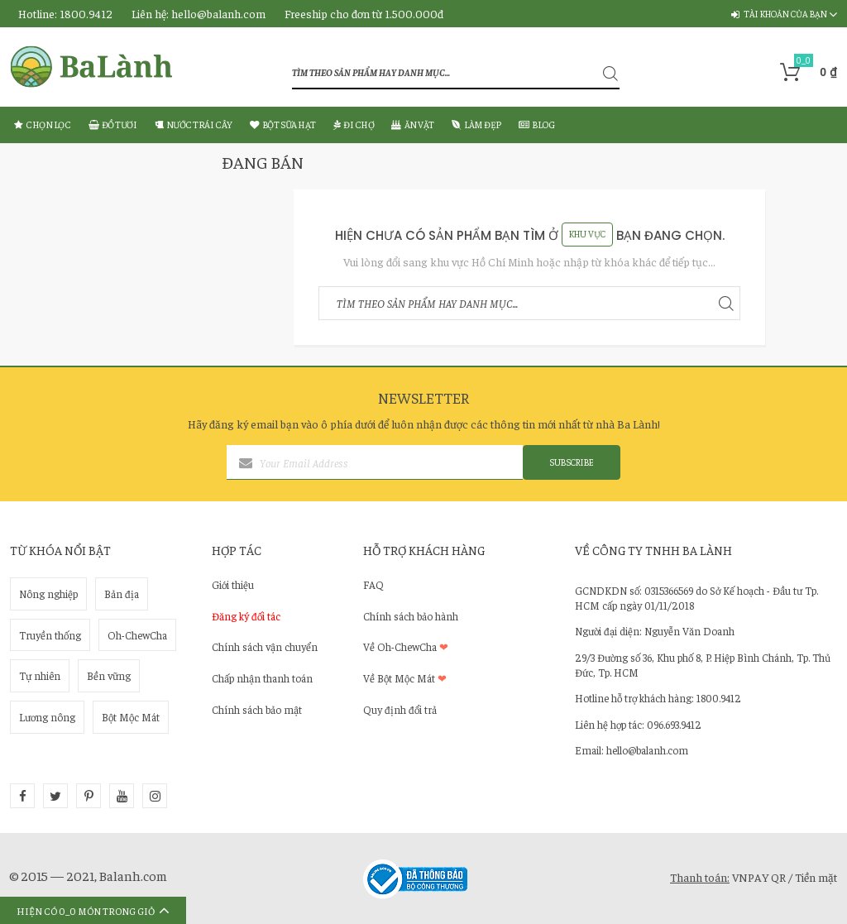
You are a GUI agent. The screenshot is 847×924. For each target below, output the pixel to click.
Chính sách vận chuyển (265, 646)
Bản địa (121, 593)
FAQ (373, 584)
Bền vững (109, 675)
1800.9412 (86, 13)
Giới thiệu (233, 584)
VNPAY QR (759, 876)
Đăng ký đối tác (246, 616)
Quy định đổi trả (400, 709)
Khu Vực (587, 233)
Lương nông (47, 717)
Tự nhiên (39, 675)
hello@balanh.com (218, 13)
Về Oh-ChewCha (405, 646)
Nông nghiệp (48, 593)
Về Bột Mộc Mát (405, 678)
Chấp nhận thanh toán (262, 678)
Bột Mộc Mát (131, 717)
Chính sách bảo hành (410, 616)
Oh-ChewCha (137, 635)
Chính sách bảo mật (257, 709)
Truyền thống (50, 635)
